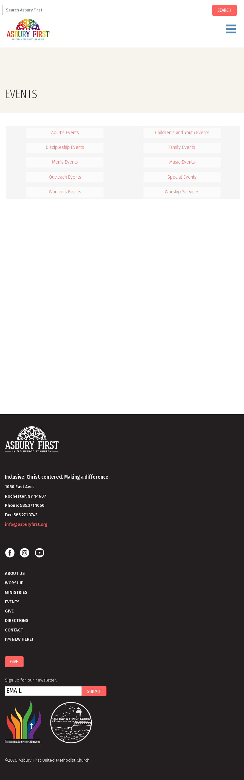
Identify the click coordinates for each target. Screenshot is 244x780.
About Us (15, 573)
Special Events (182, 177)
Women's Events (65, 192)
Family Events (182, 147)
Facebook (10, 553)
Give (9, 611)
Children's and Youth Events (182, 132)
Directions (16, 620)
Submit (94, 691)
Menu (136, 32)
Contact (14, 630)
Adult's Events (65, 132)
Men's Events (65, 162)
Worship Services (182, 192)
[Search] (107, 10)
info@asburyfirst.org (26, 524)
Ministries (16, 592)
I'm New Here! (19, 639)
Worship (14, 582)
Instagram (24, 553)
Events (12, 601)
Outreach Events (65, 177)
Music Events (182, 162)
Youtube (39, 553)
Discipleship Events (65, 147)
